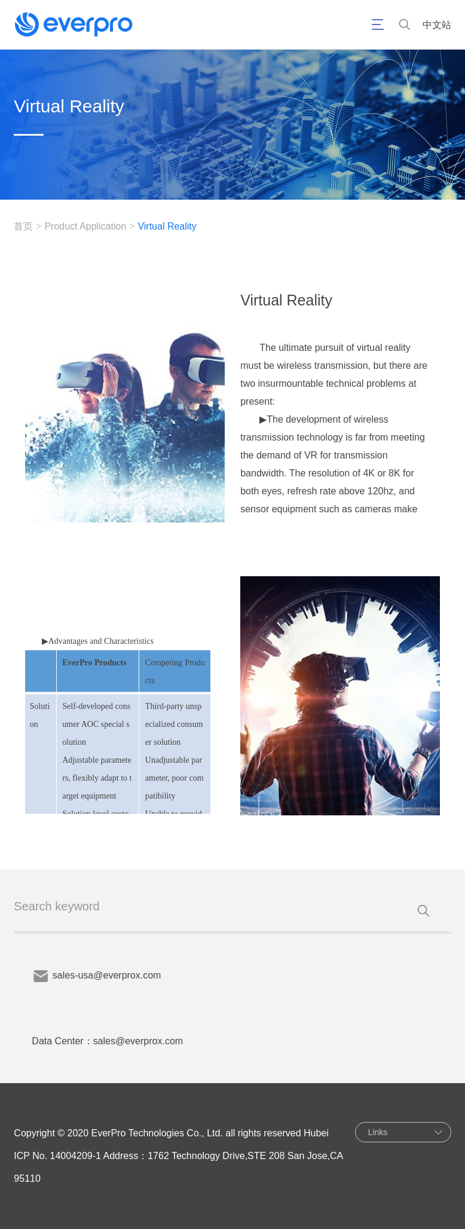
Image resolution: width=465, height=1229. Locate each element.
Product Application (85, 226)
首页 (23, 226)
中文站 (437, 25)
